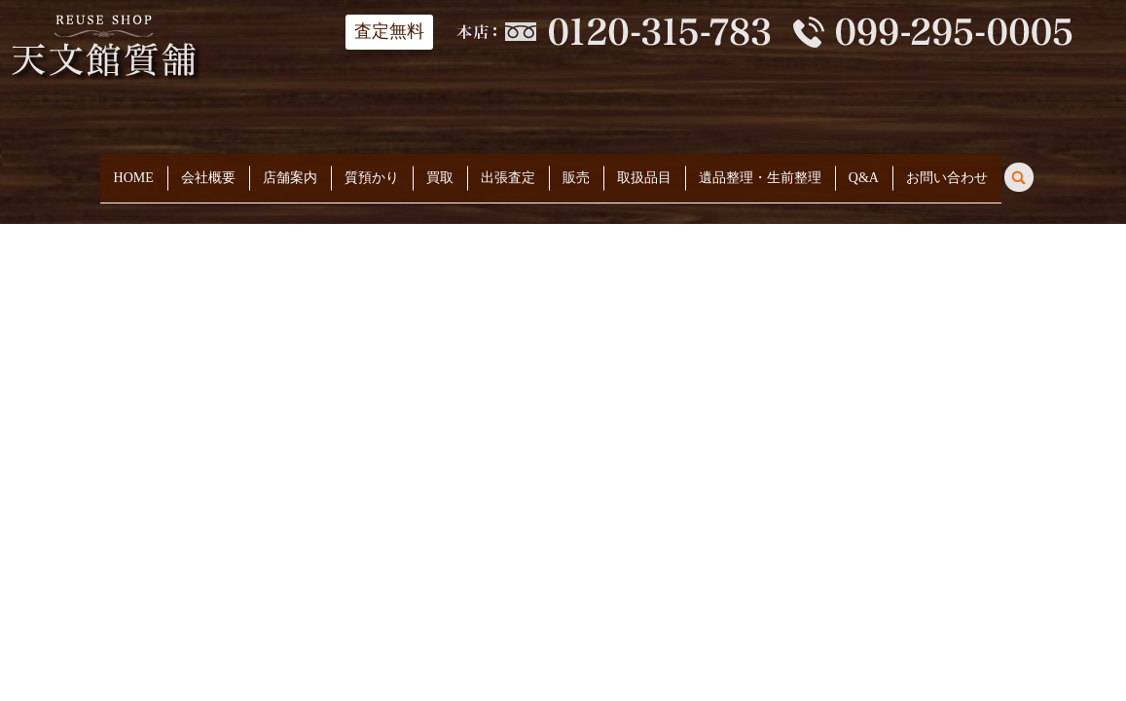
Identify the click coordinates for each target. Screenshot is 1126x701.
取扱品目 (644, 171)
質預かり (372, 171)
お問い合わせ (947, 171)
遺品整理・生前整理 (760, 171)
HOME (134, 171)
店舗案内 (290, 171)
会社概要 (208, 171)
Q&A (864, 171)
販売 (576, 171)
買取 (440, 171)
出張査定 (508, 171)
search (1030, 168)
